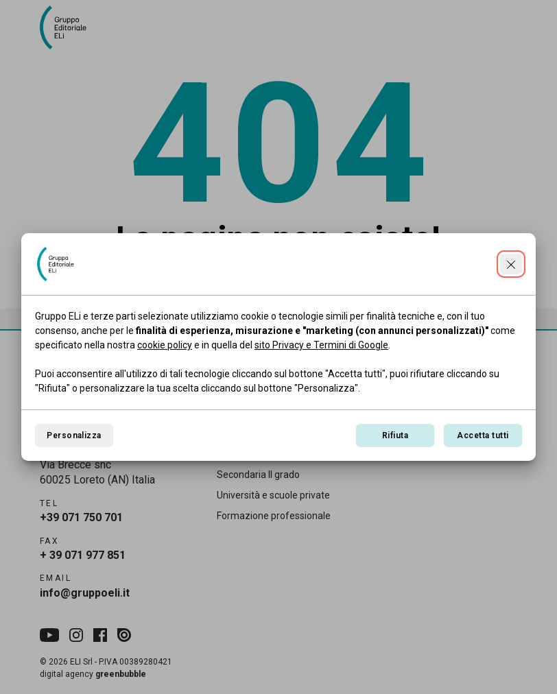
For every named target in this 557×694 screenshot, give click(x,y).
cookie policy (164, 344)
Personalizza (74, 435)
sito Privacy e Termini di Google (321, 344)
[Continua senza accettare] (511, 264)
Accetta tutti (482, 435)
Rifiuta (395, 435)
